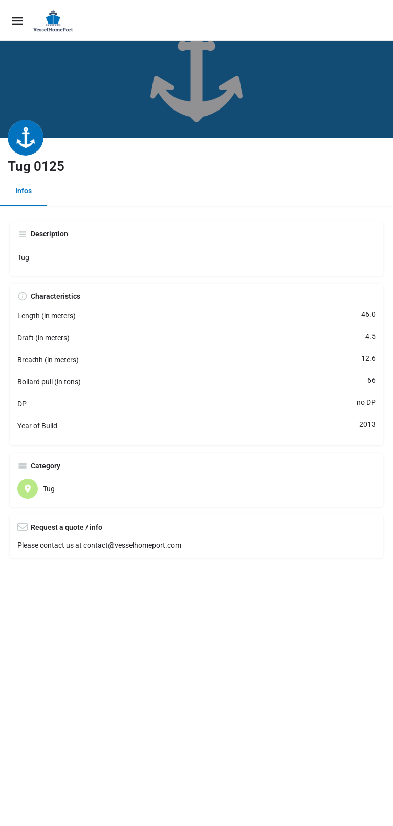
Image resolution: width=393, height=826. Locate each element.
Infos (23, 191)
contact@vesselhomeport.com (132, 545)
